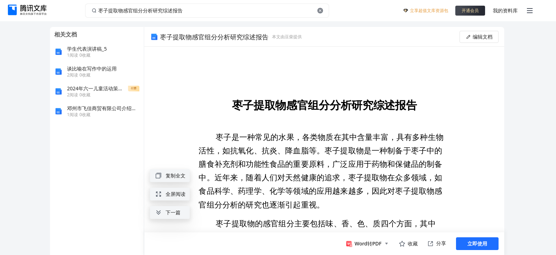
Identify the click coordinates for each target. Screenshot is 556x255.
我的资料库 (505, 10)
